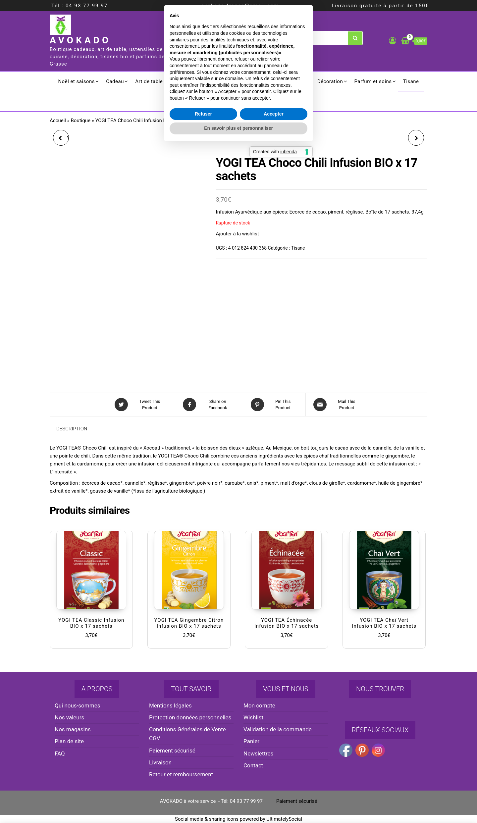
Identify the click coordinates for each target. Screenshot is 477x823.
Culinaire (214, 81)
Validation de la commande (277, 729)
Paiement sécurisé (172, 750)
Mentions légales (170, 705)
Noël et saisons (76, 81)
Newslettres (258, 753)
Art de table (149, 81)
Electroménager (255, 81)
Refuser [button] (203, 452)
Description (71, 429)
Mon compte (259, 705)
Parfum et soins (373, 81)
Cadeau (115, 81)
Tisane (411, 81)
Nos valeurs (69, 717)
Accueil (58, 120)
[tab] (77, 428)
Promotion (238, 101)
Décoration (330, 81)
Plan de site (69, 741)
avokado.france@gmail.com (240, 6)
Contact (253, 765)
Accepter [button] (274, 452)
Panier (251, 741)
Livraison (160, 762)
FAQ (60, 753)
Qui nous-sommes (77, 705)
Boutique (80, 120)
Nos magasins (73, 729)
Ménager (295, 81)
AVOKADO (80, 40)
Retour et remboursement (181, 774)
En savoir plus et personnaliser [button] (238, 466)
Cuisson (183, 81)
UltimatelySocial (284, 819)
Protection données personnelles (190, 717)
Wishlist (253, 717)
